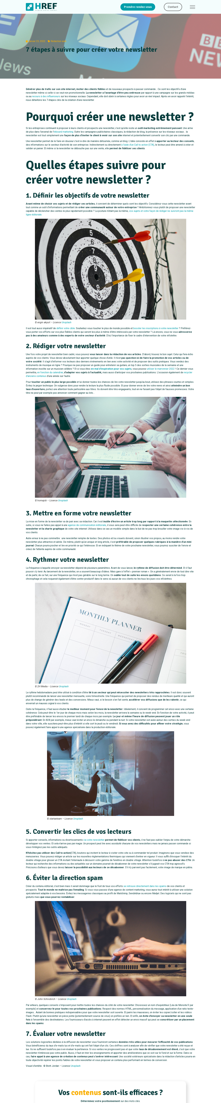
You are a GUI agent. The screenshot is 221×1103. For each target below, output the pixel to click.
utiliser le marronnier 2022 (161, 368)
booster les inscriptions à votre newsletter (155, 328)
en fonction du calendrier (50, 372)
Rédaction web (58, 41)
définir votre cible (65, 328)
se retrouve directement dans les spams (144, 886)
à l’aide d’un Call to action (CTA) (137, 144)
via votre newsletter (93, 839)
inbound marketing (63, 131)
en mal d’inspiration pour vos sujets (111, 368)
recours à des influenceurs (46, 96)
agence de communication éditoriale (87, 525)
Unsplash (66, 322)
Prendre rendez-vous (138, 7)
